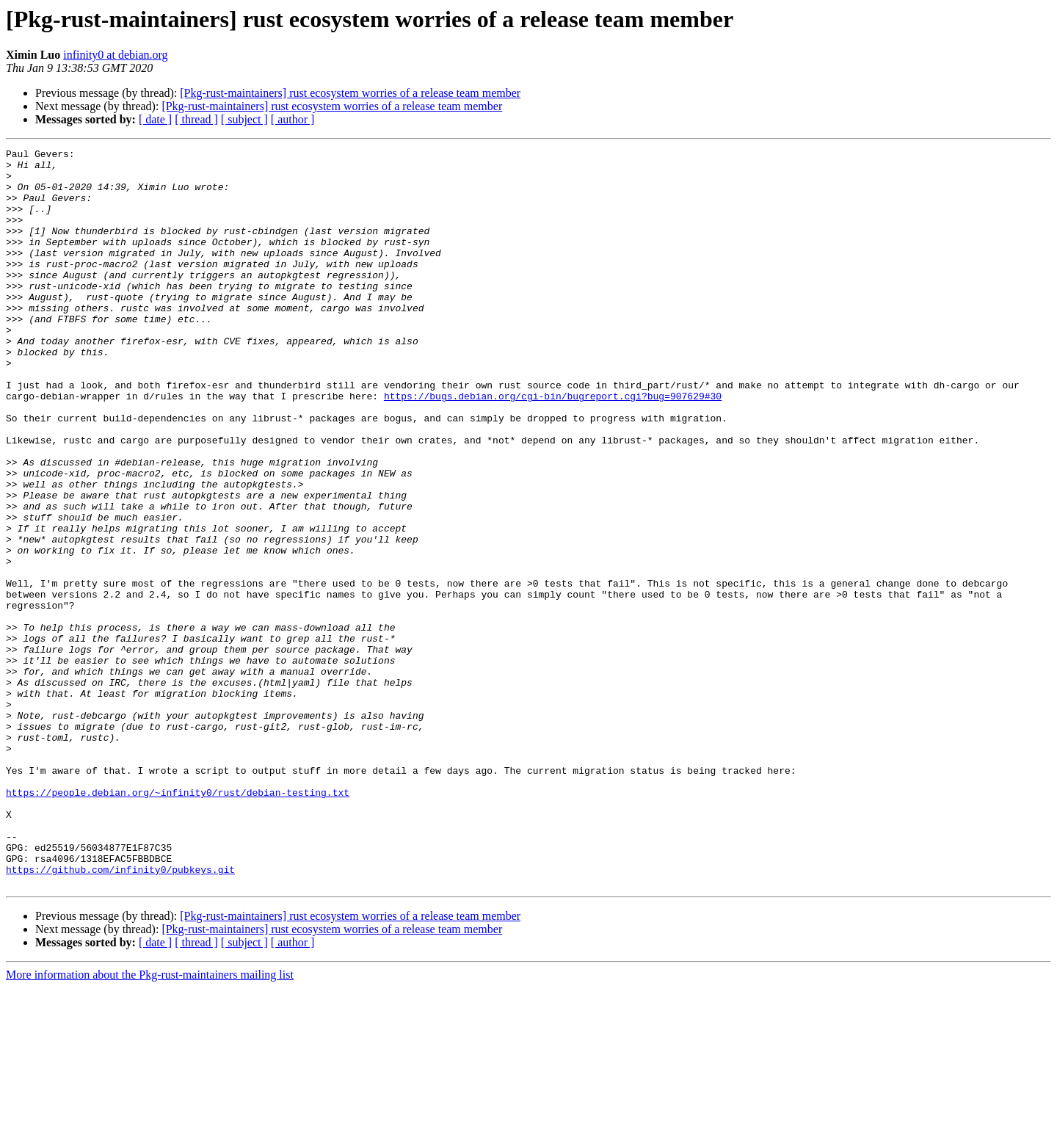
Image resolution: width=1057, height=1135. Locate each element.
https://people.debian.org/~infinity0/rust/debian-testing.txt (177, 922)
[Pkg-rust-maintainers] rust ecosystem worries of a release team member (350, 93)
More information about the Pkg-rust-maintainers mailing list (150, 1122)
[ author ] (293, 119)
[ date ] (155, 119)
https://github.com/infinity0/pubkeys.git (120, 1014)
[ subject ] (244, 119)
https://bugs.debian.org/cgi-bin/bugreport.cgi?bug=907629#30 (553, 446)
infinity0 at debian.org (115, 54)
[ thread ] (196, 119)
